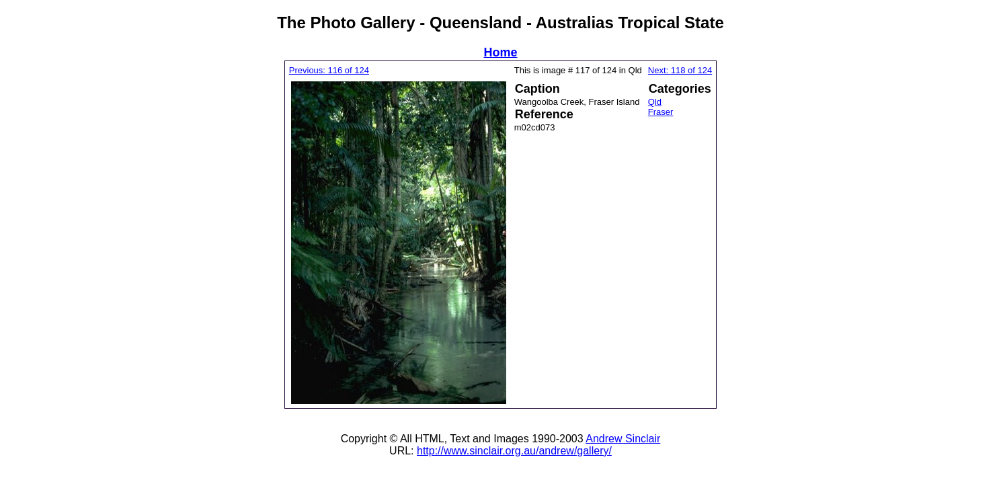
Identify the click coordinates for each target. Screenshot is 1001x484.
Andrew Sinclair (623, 438)
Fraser (661, 112)
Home (500, 52)
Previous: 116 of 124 (329, 70)
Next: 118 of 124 (680, 70)
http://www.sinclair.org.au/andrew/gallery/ (514, 450)
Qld (655, 102)
